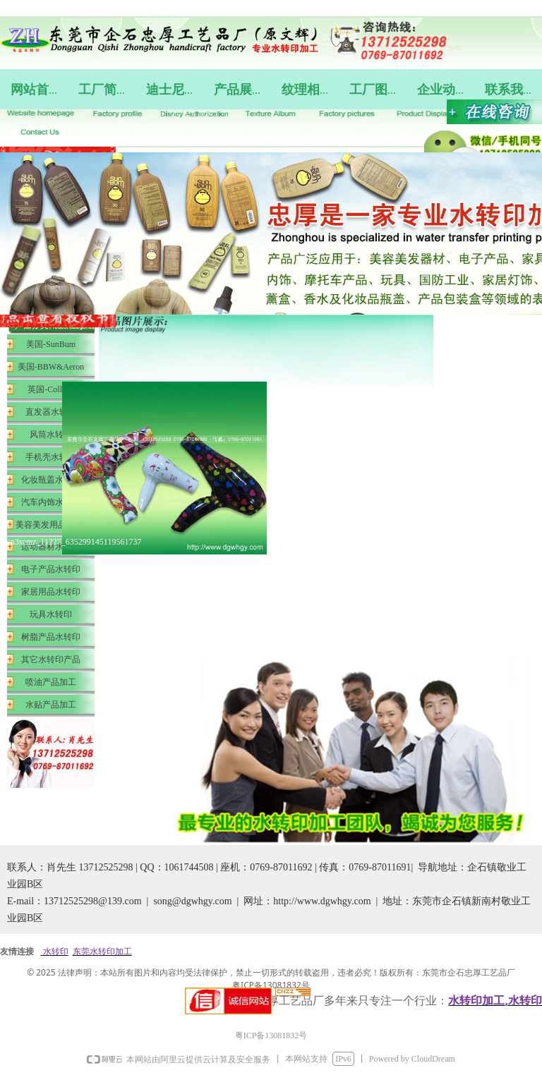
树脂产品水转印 (50, 637)
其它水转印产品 (50, 659)
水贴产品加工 (50, 705)
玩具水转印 (51, 614)
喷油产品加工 (50, 682)
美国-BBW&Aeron (51, 367)
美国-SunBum (51, 344)
